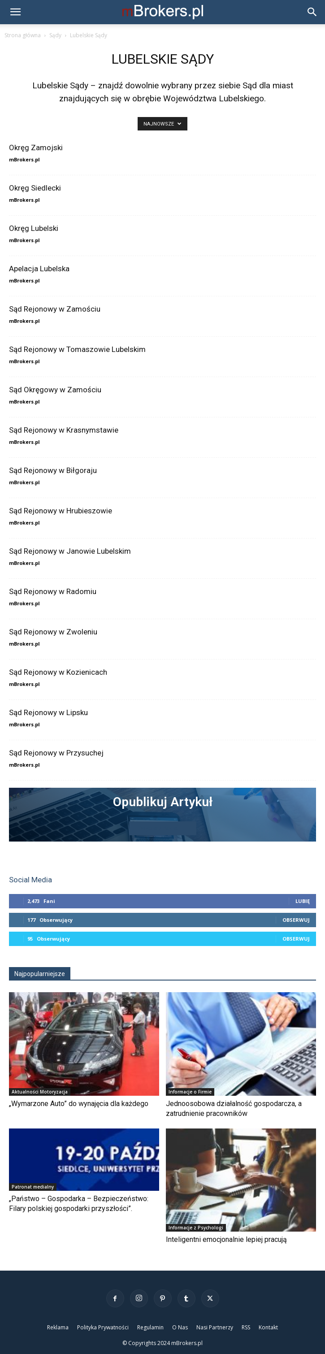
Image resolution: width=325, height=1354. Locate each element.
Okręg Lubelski (33, 228)
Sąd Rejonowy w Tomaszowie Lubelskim (77, 349)
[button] (15, 12)
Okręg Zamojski (36, 147)
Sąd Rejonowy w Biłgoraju (53, 470)
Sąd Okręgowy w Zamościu (55, 389)
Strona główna (22, 35)
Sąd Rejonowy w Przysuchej (56, 752)
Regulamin (150, 1327)
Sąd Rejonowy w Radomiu (52, 591)
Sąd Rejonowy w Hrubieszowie (60, 510)
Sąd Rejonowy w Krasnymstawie (63, 429)
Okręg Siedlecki (35, 187)
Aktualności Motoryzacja (40, 1092)
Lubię (302, 901)
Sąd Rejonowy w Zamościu (54, 308)
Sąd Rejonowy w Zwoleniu (53, 631)
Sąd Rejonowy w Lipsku (48, 712)
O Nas (180, 1327)
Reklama (58, 1327)
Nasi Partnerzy (214, 1327)
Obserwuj (296, 919)
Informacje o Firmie (190, 1092)
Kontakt (268, 1327)
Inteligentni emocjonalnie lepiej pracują (226, 1239)
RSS (246, 1327)
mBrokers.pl (24, 159)
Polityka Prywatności (103, 1327)
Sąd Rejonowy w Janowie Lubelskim (70, 551)
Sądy (55, 35)
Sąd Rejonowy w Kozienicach (58, 672)
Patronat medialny (33, 1187)
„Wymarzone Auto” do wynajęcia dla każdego (78, 1103)
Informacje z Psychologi (196, 1227)
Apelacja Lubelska (39, 268)
